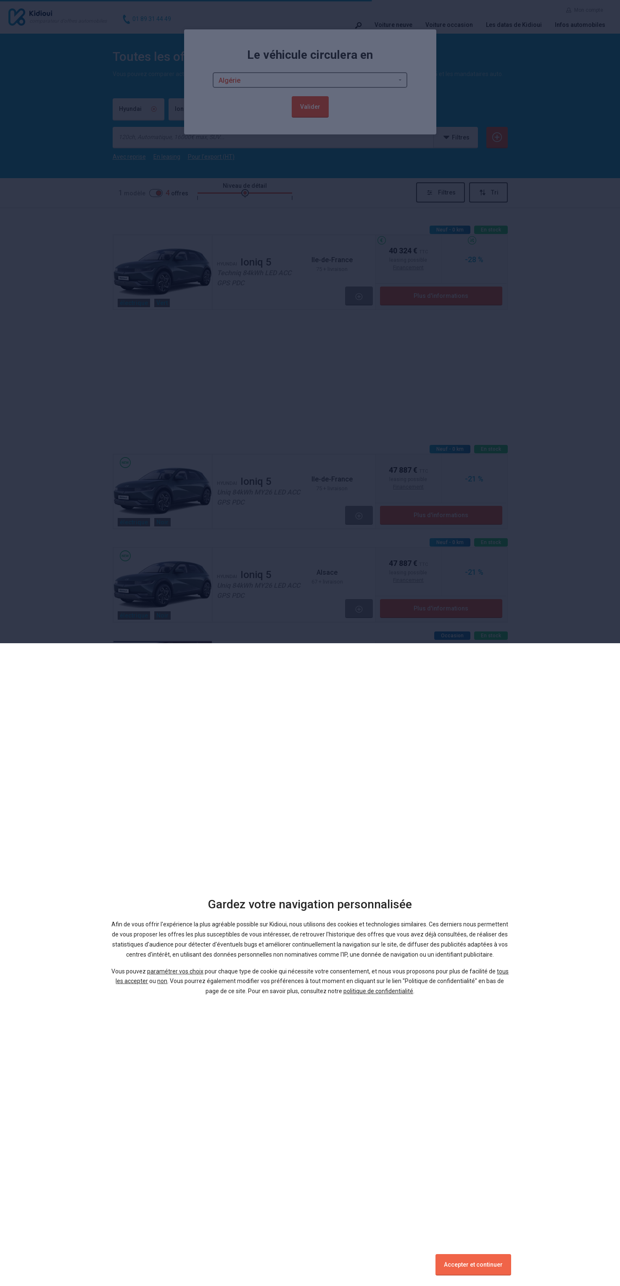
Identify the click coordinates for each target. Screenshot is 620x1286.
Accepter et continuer (473, 1264)
